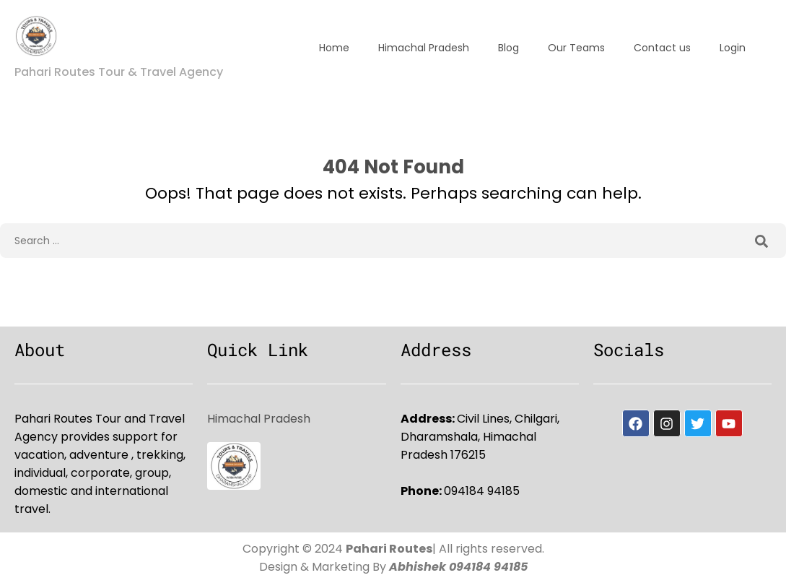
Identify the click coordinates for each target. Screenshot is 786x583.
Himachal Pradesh (423, 47)
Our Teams (576, 47)
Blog (508, 47)
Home (334, 47)
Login (733, 47)
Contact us (662, 47)
